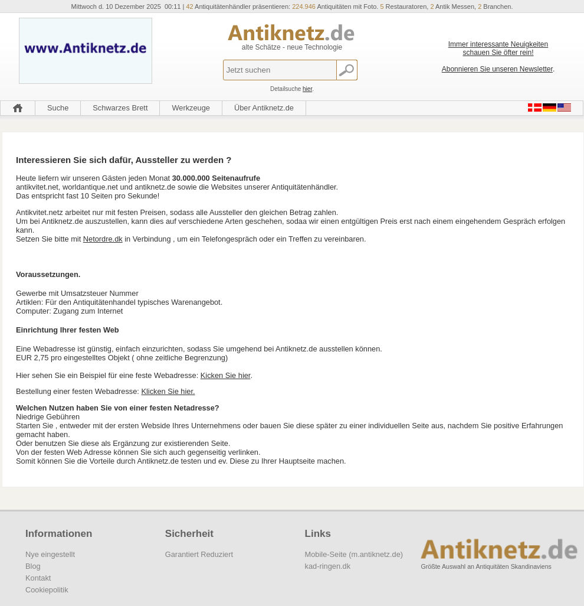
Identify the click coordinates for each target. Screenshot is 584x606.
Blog (33, 566)
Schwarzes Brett (120, 107)
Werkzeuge (191, 107)
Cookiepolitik (46, 589)
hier (307, 89)
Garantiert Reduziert (199, 554)
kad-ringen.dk (328, 566)
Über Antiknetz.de (264, 107)
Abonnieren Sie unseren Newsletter (497, 69)
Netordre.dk (103, 238)
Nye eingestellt (50, 554)
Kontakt (38, 578)
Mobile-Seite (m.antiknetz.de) (354, 554)
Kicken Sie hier (226, 375)
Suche (57, 107)
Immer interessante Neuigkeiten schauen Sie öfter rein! (498, 48)
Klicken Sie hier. (168, 391)
